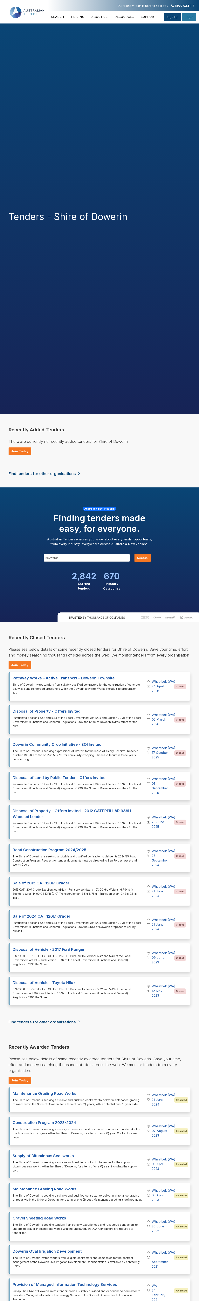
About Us (100, 17)
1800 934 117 (184, 5)
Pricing (77, 17)
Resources (124, 17)
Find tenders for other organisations (45, 473)
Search (57, 17)
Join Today (20, 451)
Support (148, 17)
